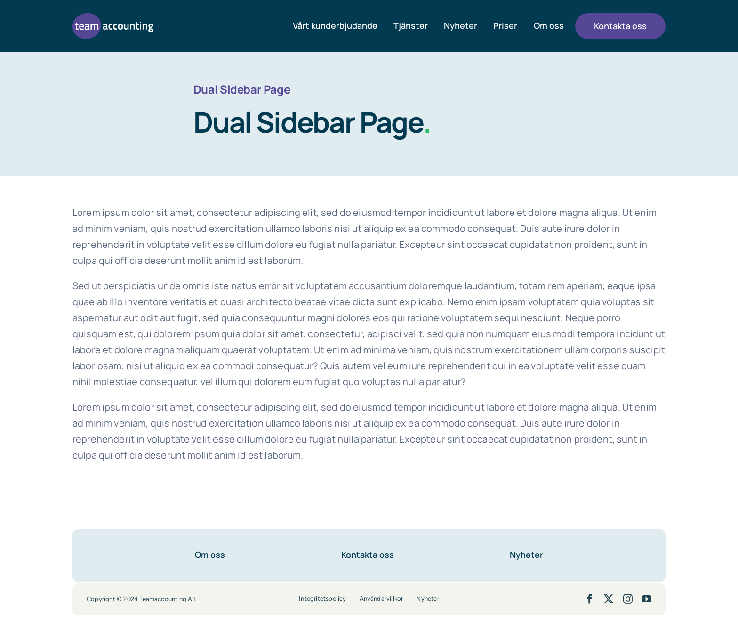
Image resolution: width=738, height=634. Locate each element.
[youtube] (646, 599)
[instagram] (628, 599)
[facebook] (589, 599)
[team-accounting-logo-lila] (112, 17)
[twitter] (608, 599)
